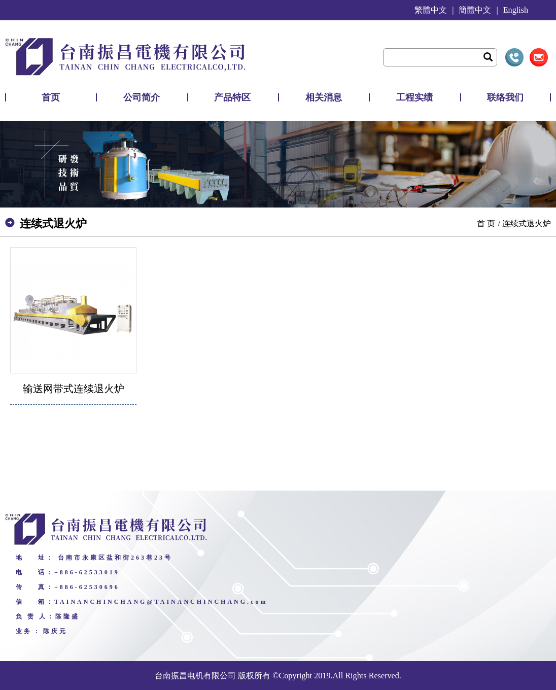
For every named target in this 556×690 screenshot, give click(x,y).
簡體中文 (475, 10)
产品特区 (232, 97)
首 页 (486, 223)
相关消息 (323, 97)
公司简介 (141, 97)
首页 (51, 97)
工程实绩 (414, 97)
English (515, 10)
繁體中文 (430, 10)
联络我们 (505, 97)
